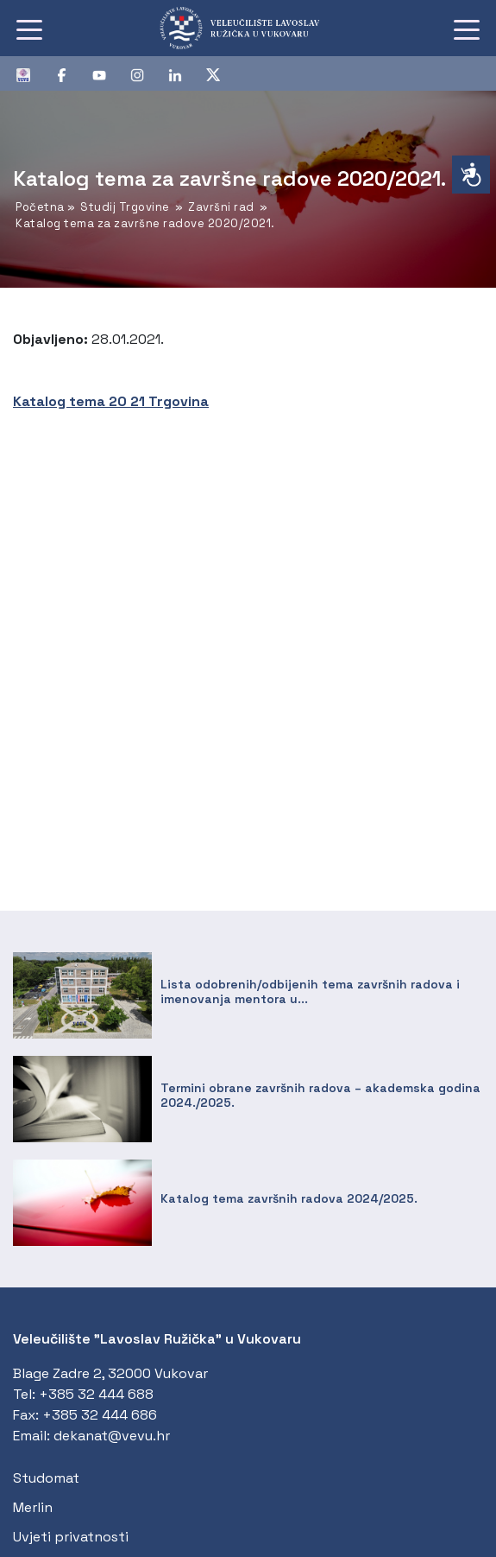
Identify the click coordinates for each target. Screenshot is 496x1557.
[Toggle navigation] (29, 28)
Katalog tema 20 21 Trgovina (111, 401)
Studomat (46, 1478)
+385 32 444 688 (96, 1394)
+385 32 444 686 (99, 1415)
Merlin (33, 1507)
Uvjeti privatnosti (71, 1537)
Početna (40, 207)
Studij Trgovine (125, 207)
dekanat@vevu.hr (111, 1436)
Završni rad (221, 207)
